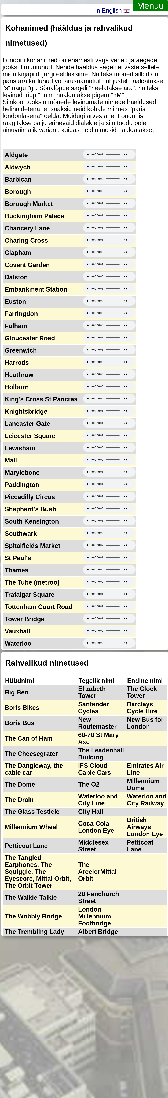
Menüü (150, 6)
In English (112, 10)
